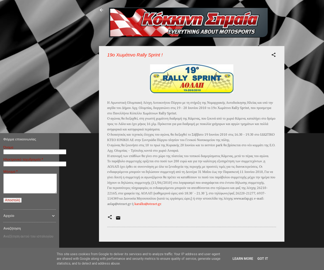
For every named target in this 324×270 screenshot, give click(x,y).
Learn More (243, 259)
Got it (262, 259)
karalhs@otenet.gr (147, 204)
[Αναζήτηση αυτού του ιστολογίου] (29, 236)
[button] (273, 55)
